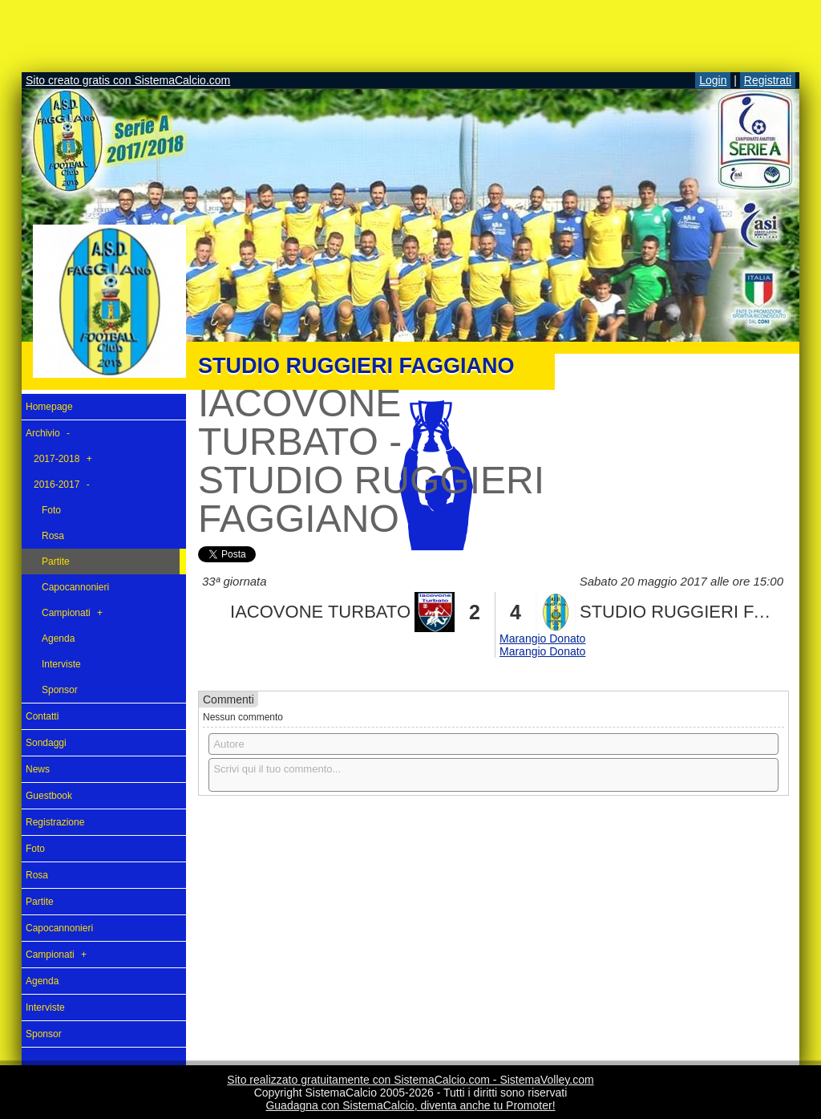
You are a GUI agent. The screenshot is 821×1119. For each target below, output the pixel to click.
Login (712, 80)
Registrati (767, 80)
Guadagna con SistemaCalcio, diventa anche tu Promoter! (410, 1105)
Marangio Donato (542, 638)
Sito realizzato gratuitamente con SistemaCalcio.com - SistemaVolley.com (410, 1079)
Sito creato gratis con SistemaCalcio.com (128, 80)
